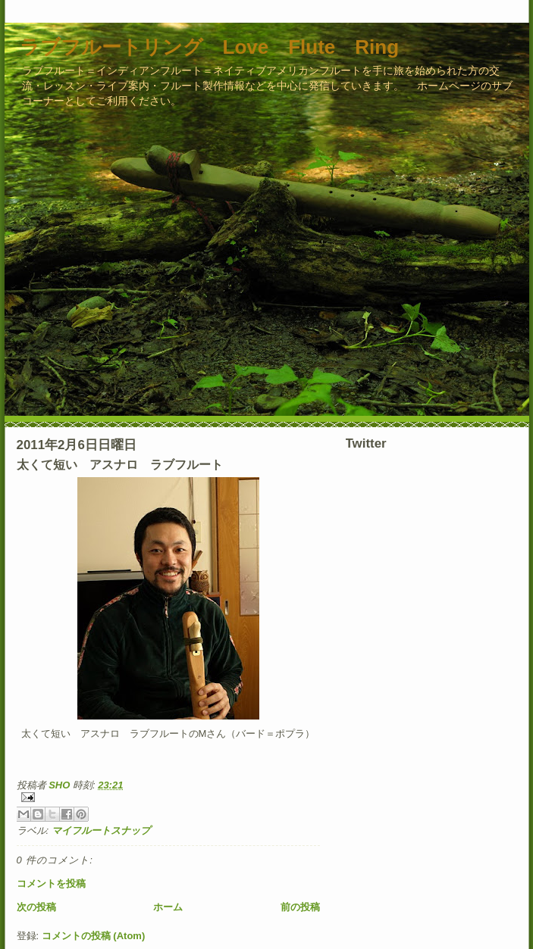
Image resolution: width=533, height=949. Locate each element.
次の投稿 (36, 907)
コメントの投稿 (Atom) (94, 935)
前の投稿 (300, 907)
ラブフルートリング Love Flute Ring (210, 47)
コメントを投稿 (51, 883)
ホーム (168, 907)
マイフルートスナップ (101, 830)
